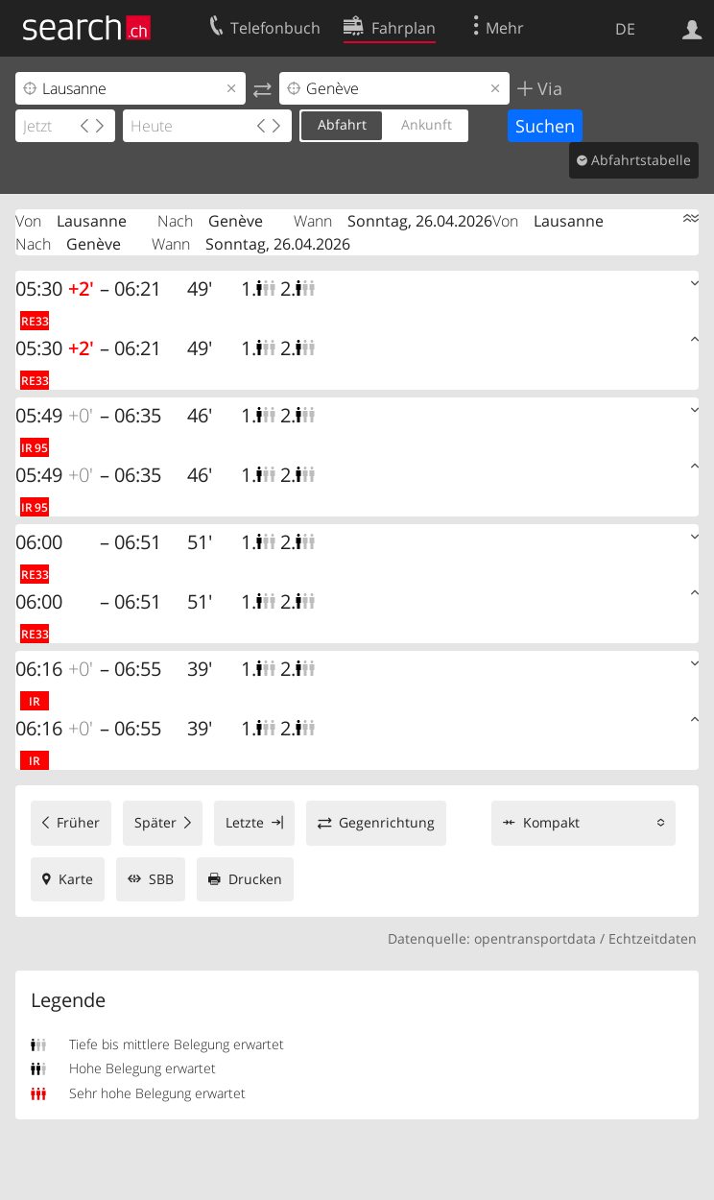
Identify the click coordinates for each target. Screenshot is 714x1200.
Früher (78, 822)
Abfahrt (342, 124)
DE (625, 28)
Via (547, 88)
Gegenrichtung (387, 822)
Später (155, 822)
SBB (161, 879)
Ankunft (426, 124)
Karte (76, 879)
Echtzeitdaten (652, 938)
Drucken (255, 879)
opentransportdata (535, 938)
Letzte (245, 822)
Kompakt (551, 822)
